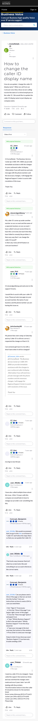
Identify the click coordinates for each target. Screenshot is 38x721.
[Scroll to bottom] (33, 716)
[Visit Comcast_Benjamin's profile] (7, 521)
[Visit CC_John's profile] (7, 150)
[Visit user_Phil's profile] (7, 275)
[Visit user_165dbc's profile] (7, 485)
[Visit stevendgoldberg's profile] (7, 214)
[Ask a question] (27, 716)
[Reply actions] (31, 525)
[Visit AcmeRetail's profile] (6, 50)
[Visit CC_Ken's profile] (7, 424)
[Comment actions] (32, 156)
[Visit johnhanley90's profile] (7, 328)
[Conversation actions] (33, 58)
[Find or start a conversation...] (34, 25)
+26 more (13, 150)
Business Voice (8, 33)
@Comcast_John (13, 356)
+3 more (20, 521)
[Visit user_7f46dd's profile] (7, 665)
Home (4, 9)
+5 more (20, 423)
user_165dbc (10, 531)
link (20, 533)
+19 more (21, 274)
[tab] (7, 128)
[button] (7, 108)
